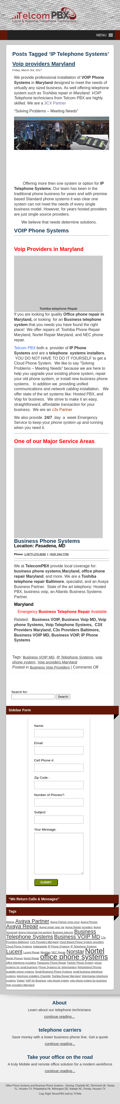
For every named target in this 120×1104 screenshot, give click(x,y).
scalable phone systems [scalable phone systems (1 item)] (20, 978)
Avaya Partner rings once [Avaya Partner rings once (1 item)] (65, 928)
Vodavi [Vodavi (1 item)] (21, 987)
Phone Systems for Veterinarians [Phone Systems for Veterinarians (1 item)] (57, 974)
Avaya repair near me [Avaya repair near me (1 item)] (52, 934)
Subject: (40, 812)
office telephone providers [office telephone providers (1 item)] (21, 969)
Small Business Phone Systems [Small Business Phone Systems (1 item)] (53, 978)
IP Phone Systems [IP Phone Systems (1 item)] (58, 953)
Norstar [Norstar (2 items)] (75, 958)
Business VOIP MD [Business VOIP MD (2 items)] (77, 943)
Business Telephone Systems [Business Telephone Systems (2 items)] (51, 941)
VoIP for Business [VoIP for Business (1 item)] (36, 987)
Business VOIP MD (38, 656)
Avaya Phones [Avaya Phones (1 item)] (89, 928)
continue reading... (59, 1023)
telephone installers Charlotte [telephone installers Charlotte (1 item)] (34, 982)
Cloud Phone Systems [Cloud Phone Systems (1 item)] (19, 953)
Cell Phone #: (44, 760)
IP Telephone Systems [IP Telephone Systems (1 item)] (83, 953)
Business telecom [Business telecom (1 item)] (63, 939)
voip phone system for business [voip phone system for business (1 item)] (88, 987)
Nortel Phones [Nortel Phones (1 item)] (14, 965)
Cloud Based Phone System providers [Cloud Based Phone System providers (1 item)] (81, 948)
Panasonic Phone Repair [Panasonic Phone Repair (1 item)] (51, 969)
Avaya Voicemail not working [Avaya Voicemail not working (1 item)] (34, 939)
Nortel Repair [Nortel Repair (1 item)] (31, 965)
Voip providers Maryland (43, 64)
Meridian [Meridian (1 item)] (46, 959)
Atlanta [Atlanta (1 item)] (10, 928)
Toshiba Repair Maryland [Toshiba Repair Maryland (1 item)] (66, 982)
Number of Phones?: (49, 794)
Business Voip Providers (50, 667)
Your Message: (45, 829)
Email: (39, 742)
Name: (39, 725)
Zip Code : (42, 777)
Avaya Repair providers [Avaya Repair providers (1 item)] (79, 934)
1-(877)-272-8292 (35, 553)
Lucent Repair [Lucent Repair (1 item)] (31, 959)
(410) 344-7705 (59, 553)
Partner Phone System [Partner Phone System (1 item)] (80, 969)
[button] (101, 35)
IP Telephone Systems (75, 656)
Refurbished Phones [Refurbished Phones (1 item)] (90, 974)
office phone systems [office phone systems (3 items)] (74, 964)
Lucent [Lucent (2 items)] (14, 958)
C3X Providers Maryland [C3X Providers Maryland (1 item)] (44, 948)
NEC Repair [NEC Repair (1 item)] (58, 959)
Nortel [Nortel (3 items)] (94, 958)
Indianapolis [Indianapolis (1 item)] (40, 953)
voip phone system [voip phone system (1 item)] (58, 987)
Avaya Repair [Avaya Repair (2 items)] (22, 933)
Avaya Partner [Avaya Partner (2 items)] (32, 928)
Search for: (19, 691)
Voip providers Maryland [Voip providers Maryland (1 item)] (20, 991)
